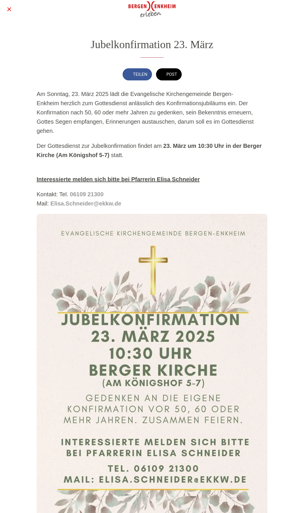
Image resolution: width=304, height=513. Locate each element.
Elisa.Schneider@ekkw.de (85, 203)
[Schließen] (9, 9)
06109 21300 (87, 194)
